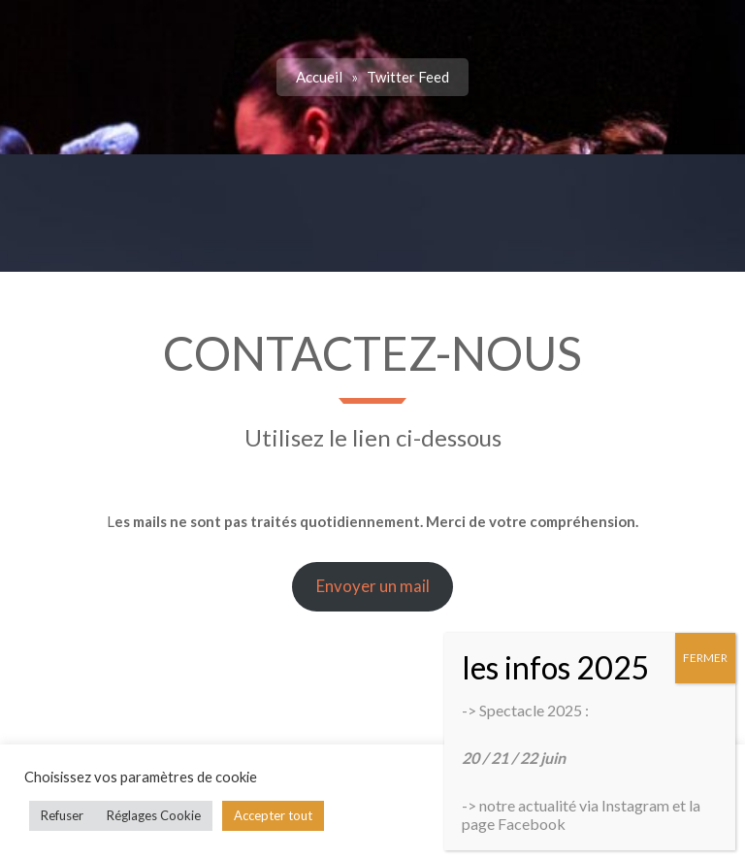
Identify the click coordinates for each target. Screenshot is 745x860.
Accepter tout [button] (273, 815)
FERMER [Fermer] (705, 657)
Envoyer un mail (373, 586)
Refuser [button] (62, 815)
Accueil (319, 76)
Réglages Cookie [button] (154, 815)
